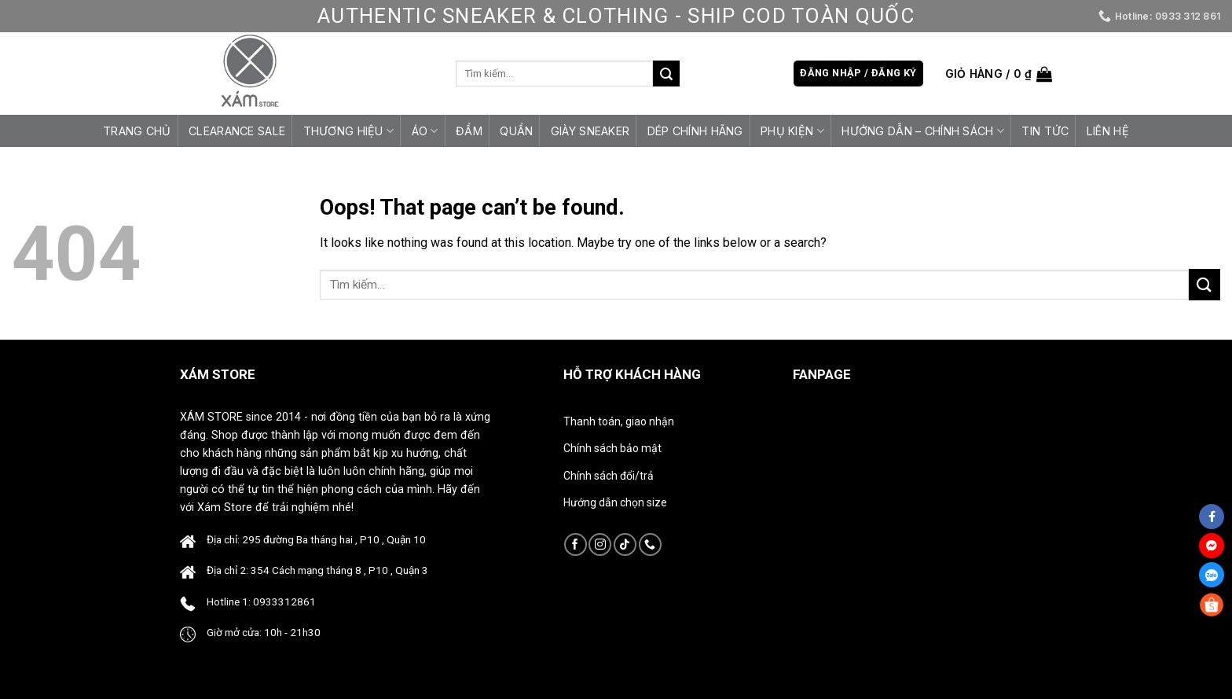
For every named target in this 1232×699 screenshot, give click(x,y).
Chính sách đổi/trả (608, 475)
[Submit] (666, 74)
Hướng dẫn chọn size (615, 502)
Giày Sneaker (590, 131)
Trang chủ (137, 131)
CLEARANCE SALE (237, 131)
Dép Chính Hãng (695, 131)
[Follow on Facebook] (575, 544)
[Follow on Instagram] (599, 544)
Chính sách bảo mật (612, 448)
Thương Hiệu (348, 130)
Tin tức (1045, 131)
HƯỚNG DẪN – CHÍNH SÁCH (923, 130)
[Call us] (650, 544)
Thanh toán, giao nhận (618, 421)
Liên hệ (1108, 131)
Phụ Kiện (792, 130)
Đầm (469, 131)
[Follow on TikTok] (625, 544)
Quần (516, 131)
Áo (425, 130)
